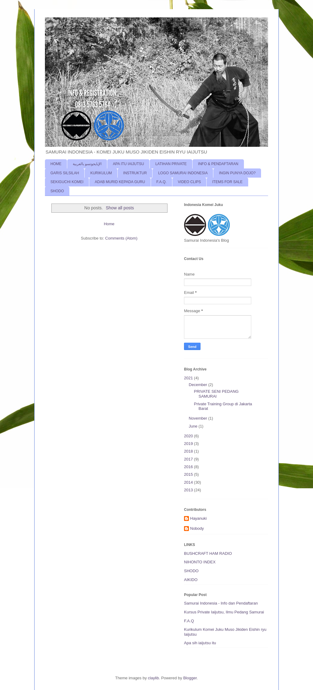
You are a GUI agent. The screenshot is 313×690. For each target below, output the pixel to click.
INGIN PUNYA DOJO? (237, 173)
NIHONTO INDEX (199, 562)
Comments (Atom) (121, 238)
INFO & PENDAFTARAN (218, 164)
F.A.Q (189, 621)
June (194, 426)
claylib (153, 678)
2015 (189, 474)
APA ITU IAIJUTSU (128, 164)
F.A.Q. (161, 182)
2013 (189, 490)
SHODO (57, 191)
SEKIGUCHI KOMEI (66, 182)
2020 (189, 436)
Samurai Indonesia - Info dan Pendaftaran (221, 603)
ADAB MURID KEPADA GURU (120, 182)
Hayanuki (198, 518)
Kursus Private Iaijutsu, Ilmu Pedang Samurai (224, 612)
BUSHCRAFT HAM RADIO (208, 553)
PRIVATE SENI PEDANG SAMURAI (216, 394)
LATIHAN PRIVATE (171, 164)
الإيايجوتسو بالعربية (87, 164)
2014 (189, 482)
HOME (55, 164)
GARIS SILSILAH (64, 173)
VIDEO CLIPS (189, 182)
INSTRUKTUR (135, 173)
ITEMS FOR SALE (227, 182)
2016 (189, 466)
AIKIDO (190, 579)
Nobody (197, 528)
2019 (189, 443)
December (198, 384)
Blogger (190, 678)
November (198, 418)
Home (109, 224)
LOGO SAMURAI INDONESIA (183, 173)
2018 (189, 451)
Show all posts (120, 207)
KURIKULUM (101, 173)
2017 (189, 459)
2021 (189, 378)
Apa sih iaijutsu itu (200, 643)
